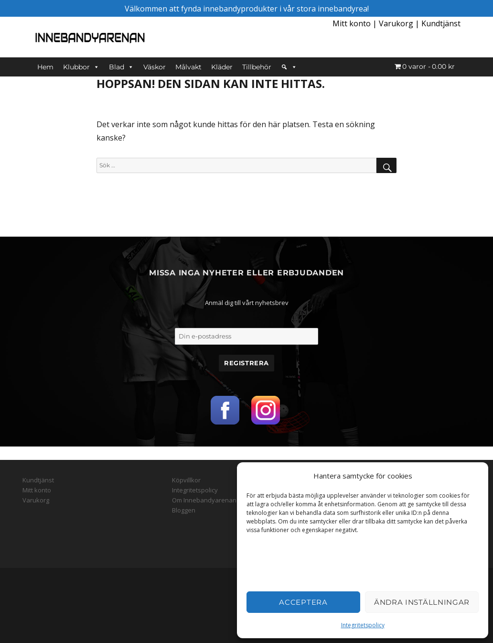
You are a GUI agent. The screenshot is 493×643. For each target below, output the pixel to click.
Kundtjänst (441, 23)
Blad (121, 67)
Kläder (222, 67)
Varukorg (396, 23)
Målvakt (188, 67)
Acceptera (303, 602)
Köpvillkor (186, 480)
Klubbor (81, 67)
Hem (45, 67)
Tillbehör (256, 67)
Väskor (154, 67)
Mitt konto (351, 23)
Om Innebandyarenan (204, 500)
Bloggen (183, 510)
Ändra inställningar (422, 602)
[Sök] (289, 66)
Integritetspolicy (363, 625)
